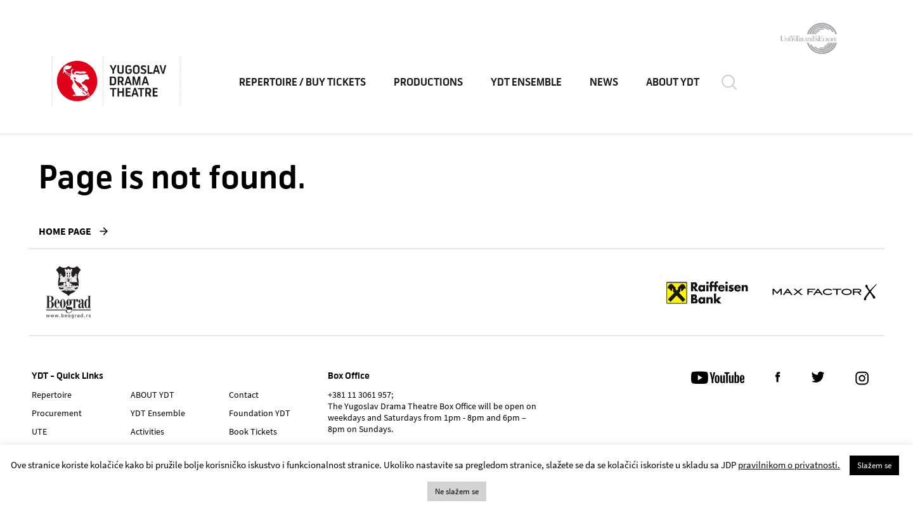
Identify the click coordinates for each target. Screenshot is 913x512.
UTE (39, 431)
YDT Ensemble (526, 82)
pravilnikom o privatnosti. (789, 464)
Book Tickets (253, 431)
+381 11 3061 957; (360, 394)
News (604, 82)
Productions (428, 82)
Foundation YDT (259, 413)
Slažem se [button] (874, 465)
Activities (147, 431)
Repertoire (52, 394)
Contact (244, 394)
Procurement (57, 413)
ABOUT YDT (672, 82)
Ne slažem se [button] (457, 491)
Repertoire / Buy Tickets (302, 82)
